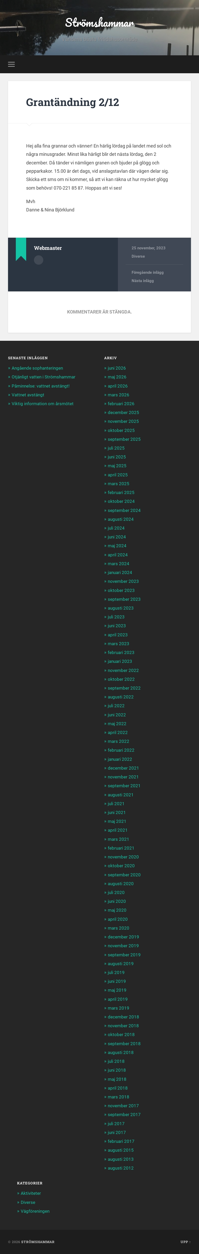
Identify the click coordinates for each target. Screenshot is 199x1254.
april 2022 (118, 732)
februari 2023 (121, 652)
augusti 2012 (121, 1168)
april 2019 (118, 999)
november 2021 (123, 776)
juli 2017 (116, 1123)
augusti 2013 (121, 1159)
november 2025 (123, 421)
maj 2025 (117, 465)
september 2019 (124, 954)
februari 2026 (121, 403)
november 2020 (123, 856)
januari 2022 (120, 759)
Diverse (138, 256)
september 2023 (124, 599)
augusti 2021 (121, 794)
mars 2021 (118, 839)
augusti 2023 (121, 608)
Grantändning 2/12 (72, 102)
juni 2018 (117, 1070)
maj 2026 (117, 376)
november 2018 (123, 1025)
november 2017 (123, 1105)
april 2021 (118, 830)
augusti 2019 (121, 963)
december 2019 (123, 936)
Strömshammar (99, 22)
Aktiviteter (31, 1193)
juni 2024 (117, 536)
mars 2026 (118, 394)
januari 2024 (120, 572)
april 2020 (118, 919)
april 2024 (118, 554)
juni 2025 (117, 456)
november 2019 (123, 945)
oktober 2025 (121, 430)
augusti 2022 (121, 696)
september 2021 (124, 785)
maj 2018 (117, 1079)
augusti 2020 (121, 883)
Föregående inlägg (148, 272)
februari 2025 (121, 492)
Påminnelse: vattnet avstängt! (40, 386)
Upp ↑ (186, 1242)
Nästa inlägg (143, 280)
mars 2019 (118, 1008)
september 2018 (124, 1043)
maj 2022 (117, 723)
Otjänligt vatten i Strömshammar (43, 376)
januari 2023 (120, 661)
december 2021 (123, 768)
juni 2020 (117, 901)
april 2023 (118, 634)
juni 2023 (117, 625)
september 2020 (124, 874)
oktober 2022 (121, 679)
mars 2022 (118, 741)
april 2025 (118, 474)
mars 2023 (118, 643)
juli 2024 (116, 528)
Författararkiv (38, 260)
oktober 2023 (121, 590)
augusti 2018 (121, 1052)
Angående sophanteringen (37, 368)
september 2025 (124, 439)
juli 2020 (116, 892)
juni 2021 (117, 812)
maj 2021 (117, 821)
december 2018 (123, 1016)
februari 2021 (121, 848)
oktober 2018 (121, 1034)
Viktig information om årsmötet (43, 403)
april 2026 (118, 386)
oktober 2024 (121, 501)
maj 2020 (117, 910)
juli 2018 (116, 1061)
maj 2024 (117, 545)
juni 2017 (117, 1132)
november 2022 (123, 670)
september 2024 (124, 510)
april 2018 (118, 1088)
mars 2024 (118, 563)
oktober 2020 (121, 865)
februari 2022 (121, 750)
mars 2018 (118, 1096)
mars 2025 (118, 483)
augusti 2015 (121, 1150)
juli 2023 (116, 616)
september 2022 (124, 688)
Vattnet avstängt (28, 394)
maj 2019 (117, 990)
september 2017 (124, 1114)
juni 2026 (117, 368)
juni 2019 (117, 981)
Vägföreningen (35, 1211)
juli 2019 (116, 972)
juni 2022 (117, 714)
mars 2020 (118, 928)
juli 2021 (116, 803)
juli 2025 (116, 448)
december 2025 (123, 412)
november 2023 (123, 581)
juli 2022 (116, 705)
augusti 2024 (121, 519)
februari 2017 (121, 1141)
